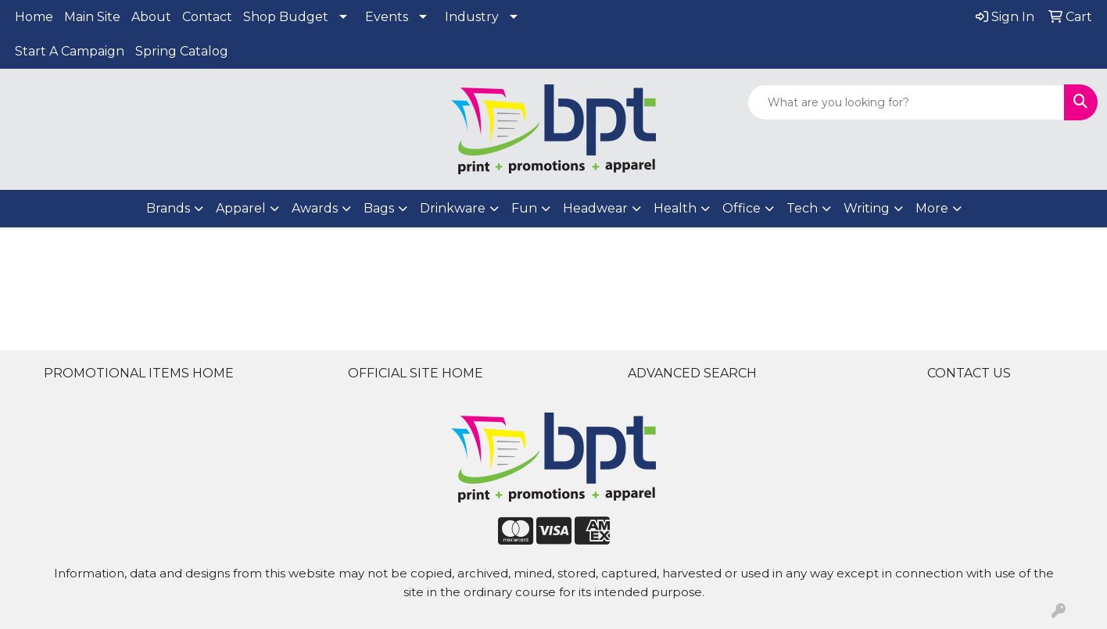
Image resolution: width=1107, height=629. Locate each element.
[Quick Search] (906, 102)
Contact (207, 16)
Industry (472, 16)
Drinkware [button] (452, 208)
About (151, 16)
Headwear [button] (595, 208)
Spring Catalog (181, 51)
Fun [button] (524, 208)
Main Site (92, 16)
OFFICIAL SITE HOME (415, 373)
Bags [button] (379, 208)
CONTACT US (969, 373)
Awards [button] (315, 208)
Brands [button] (168, 208)
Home (34, 16)
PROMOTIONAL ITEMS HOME (139, 373)
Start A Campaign (69, 51)
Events (386, 16)
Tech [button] (802, 208)
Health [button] (675, 208)
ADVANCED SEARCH (692, 373)
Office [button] (741, 208)
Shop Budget (285, 16)
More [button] (931, 208)
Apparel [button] (241, 208)
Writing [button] (867, 208)
